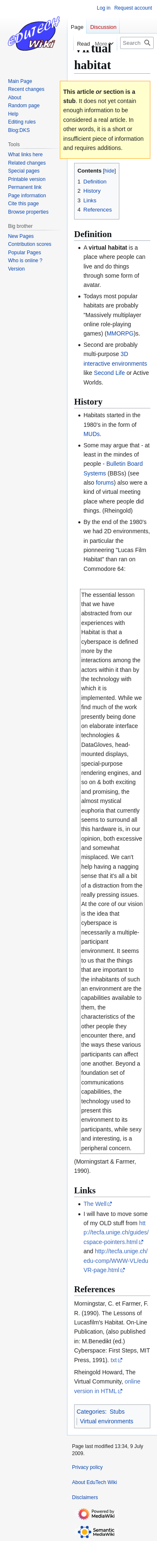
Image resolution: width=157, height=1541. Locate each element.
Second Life (109, 372)
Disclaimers (85, 1497)
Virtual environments (106, 1421)
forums (105, 482)
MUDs (91, 434)
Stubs (117, 1411)
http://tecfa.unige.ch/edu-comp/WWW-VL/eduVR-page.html (115, 1260)
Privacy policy (87, 1467)
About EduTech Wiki (94, 1482)
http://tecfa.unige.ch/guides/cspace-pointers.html (116, 1232)
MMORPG (120, 333)
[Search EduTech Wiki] (137, 43)
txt (114, 1360)
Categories (91, 1411)
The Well (94, 1203)
